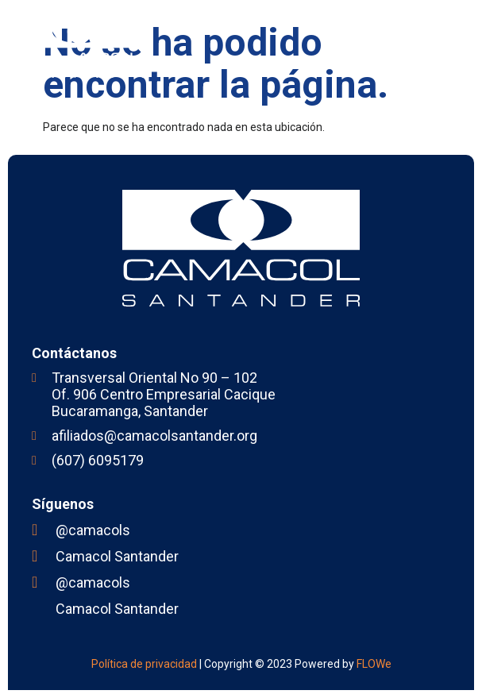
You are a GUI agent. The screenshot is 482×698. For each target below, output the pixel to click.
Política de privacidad (144, 664)
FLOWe (374, 664)
